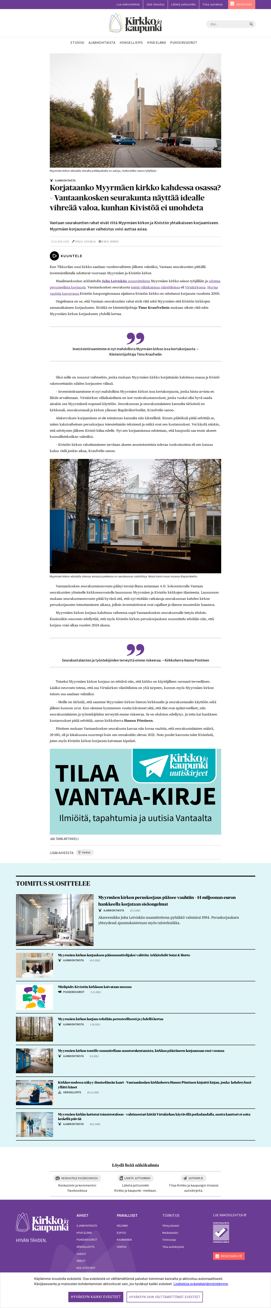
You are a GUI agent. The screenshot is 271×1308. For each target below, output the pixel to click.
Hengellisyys (86, 1247)
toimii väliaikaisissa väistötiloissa (155, 287)
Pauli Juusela (85, 241)
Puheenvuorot (87, 1240)
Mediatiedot (170, 1233)
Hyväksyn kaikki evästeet (96, 1297)
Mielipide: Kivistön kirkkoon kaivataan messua (95, 987)
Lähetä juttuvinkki (183, 4)
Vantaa (122, 1247)
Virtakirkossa (195, 287)
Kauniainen (124, 1240)
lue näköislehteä (228, 1215)
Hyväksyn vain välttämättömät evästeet (164, 1297)
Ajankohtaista (87, 1226)
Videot (81, 1261)
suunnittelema (138, 281)
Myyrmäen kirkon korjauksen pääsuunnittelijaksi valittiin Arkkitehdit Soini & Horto (124, 955)
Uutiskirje (196, 1178)
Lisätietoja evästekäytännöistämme (201, 1284)
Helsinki (122, 1226)
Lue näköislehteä (128, 4)
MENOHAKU (244, 4)
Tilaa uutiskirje (212, 4)
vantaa (86, 852)
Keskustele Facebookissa (79, 1178)
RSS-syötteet (86, 1268)
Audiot (81, 1254)
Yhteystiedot (170, 1226)
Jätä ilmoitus (155, 4)
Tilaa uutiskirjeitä (173, 1247)
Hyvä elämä (84, 1233)
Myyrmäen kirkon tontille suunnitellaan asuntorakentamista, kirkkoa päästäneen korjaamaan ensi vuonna (141, 1051)
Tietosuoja (169, 1240)
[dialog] (135, 1290)
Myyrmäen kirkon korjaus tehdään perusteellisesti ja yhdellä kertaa (110, 1019)
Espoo (121, 1233)
